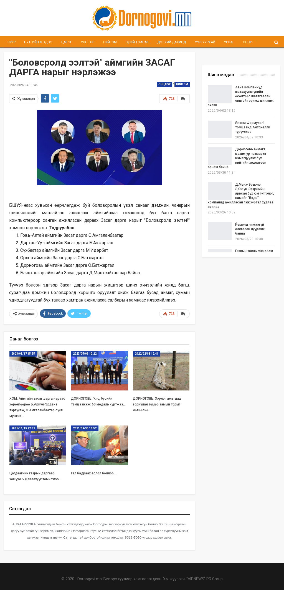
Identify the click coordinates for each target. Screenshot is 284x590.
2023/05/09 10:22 (85, 353)
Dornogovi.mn (89, 579)
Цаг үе (66, 42)
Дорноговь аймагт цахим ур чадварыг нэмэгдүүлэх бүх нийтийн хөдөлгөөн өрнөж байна (237, 158)
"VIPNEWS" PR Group (204, 579)
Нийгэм (110, 42)
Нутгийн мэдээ (38, 42)
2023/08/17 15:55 (23, 353)
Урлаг (229, 42)
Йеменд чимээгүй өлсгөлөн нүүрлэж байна (250, 229)
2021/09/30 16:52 (85, 428)
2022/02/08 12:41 (146, 353)
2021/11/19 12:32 (23, 428)
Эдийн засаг (136, 42)
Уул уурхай (205, 42)
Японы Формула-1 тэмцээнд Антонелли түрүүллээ (252, 127)
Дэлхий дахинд (171, 42)
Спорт (248, 42)
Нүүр (11, 42)
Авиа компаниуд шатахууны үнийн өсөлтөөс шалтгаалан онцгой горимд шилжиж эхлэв (240, 96)
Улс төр (87, 42)
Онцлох (164, 84)
